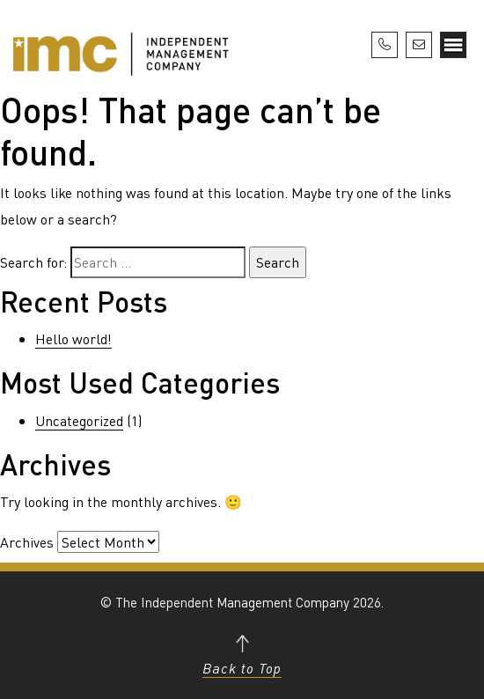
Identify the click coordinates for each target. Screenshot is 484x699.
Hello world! (73, 338)
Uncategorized (79, 420)
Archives (27, 542)
